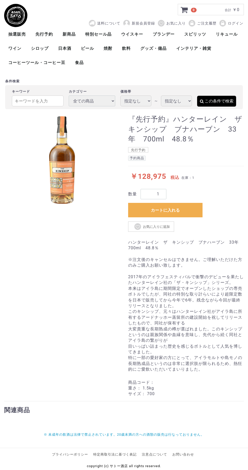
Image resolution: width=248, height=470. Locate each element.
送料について (108, 23)
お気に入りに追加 (152, 226)
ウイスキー (132, 34)
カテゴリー (78, 91)
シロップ (40, 48)
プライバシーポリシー (70, 454)
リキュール (227, 34)
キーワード (21, 91)
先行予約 (44, 34)
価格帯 (125, 91)
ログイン (231, 23)
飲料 (126, 48)
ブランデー (164, 34)
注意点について (154, 454)
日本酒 (64, 48)
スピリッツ (195, 34)
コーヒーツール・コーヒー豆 (36, 62)
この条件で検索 (217, 101)
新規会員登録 (139, 23)
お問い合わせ (183, 454)
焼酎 (108, 48)
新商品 (69, 34)
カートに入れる (165, 210)
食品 (79, 62)
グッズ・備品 (153, 48)
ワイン (14, 48)
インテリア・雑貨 (193, 48)
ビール (87, 48)
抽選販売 (17, 34)
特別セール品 (98, 34)
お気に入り (171, 23)
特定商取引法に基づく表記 (115, 454)
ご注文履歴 (202, 23)
